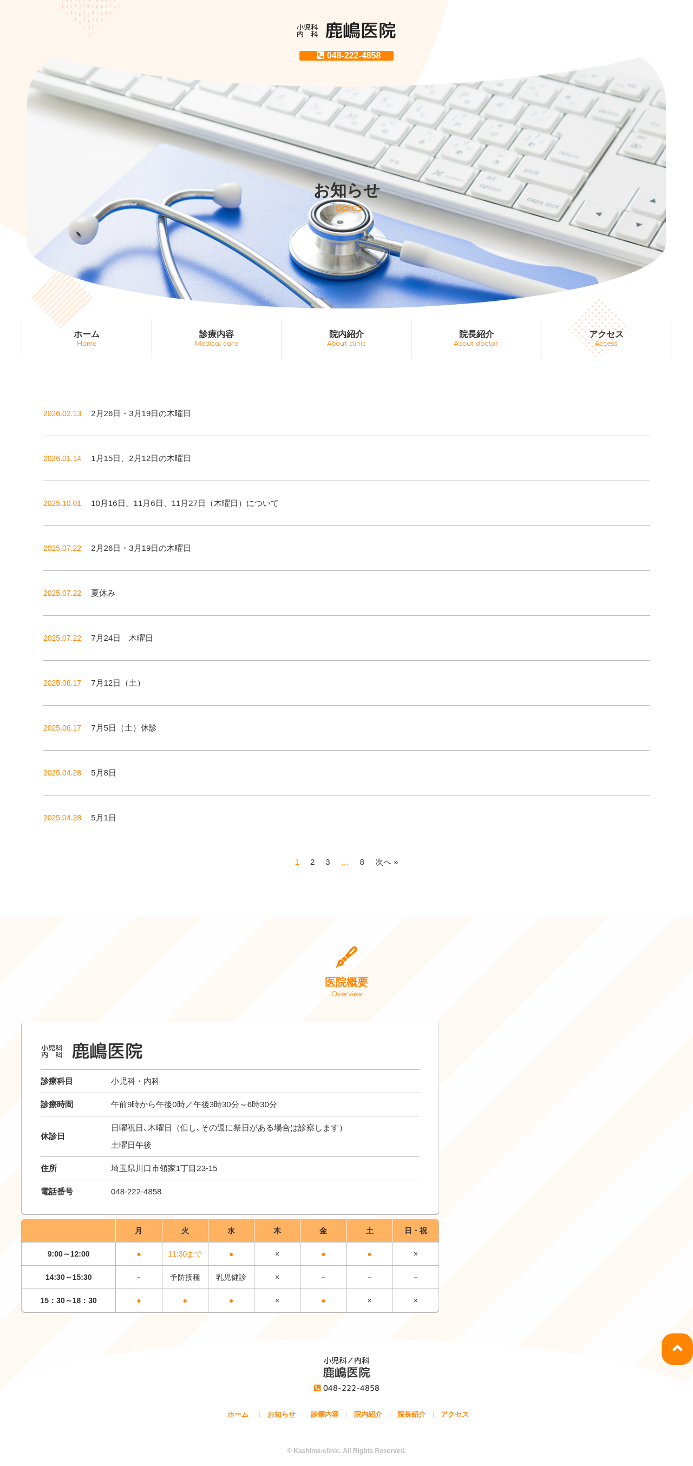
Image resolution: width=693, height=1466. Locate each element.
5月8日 (79, 772)
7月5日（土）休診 (100, 727)
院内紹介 (346, 339)
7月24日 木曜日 (98, 637)
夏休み (79, 592)
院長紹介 (476, 339)
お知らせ (281, 1414)
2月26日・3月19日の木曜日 (117, 413)
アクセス (606, 339)
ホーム (87, 339)
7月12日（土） (94, 682)
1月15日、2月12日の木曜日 (117, 458)
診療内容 (217, 339)
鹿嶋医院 (346, 30)
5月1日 (79, 817)
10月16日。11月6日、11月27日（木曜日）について (161, 503)
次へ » (386, 861)
